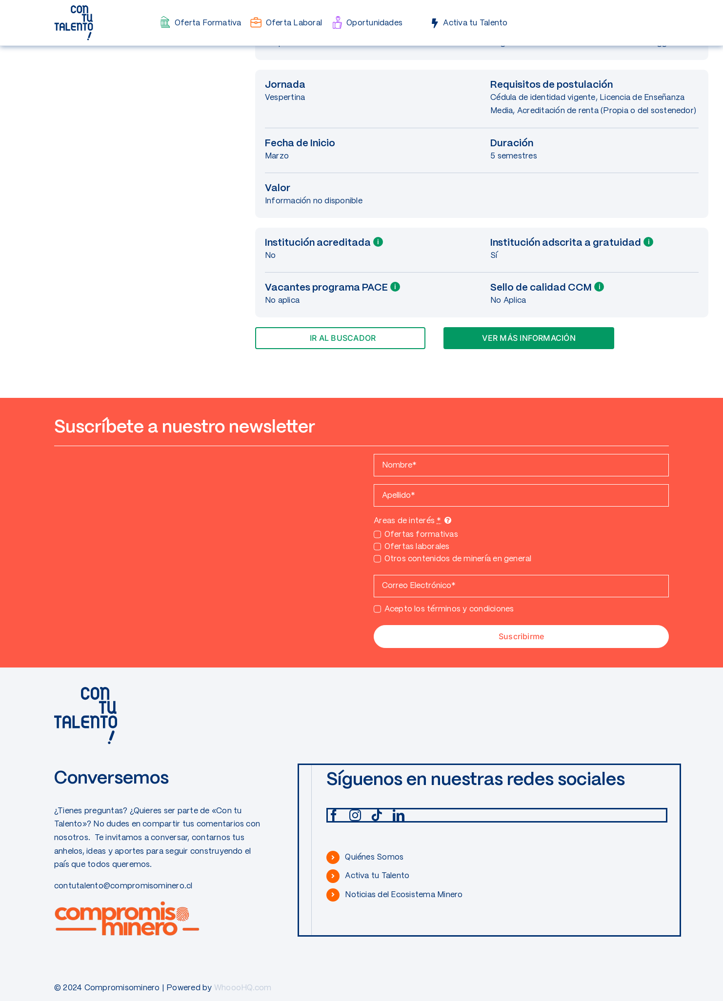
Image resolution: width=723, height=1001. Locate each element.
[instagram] (355, 815)
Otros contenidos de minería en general (458, 559)
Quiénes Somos (374, 857)
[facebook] (334, 815)
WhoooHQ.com (243, 988)
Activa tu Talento (377, 876)
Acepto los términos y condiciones (449, 609)
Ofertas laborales (417, 546)
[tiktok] (376, 815)
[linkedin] (398, 815)
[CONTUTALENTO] (73, 8)
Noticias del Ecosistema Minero (403, 895)
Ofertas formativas (421, 534)
